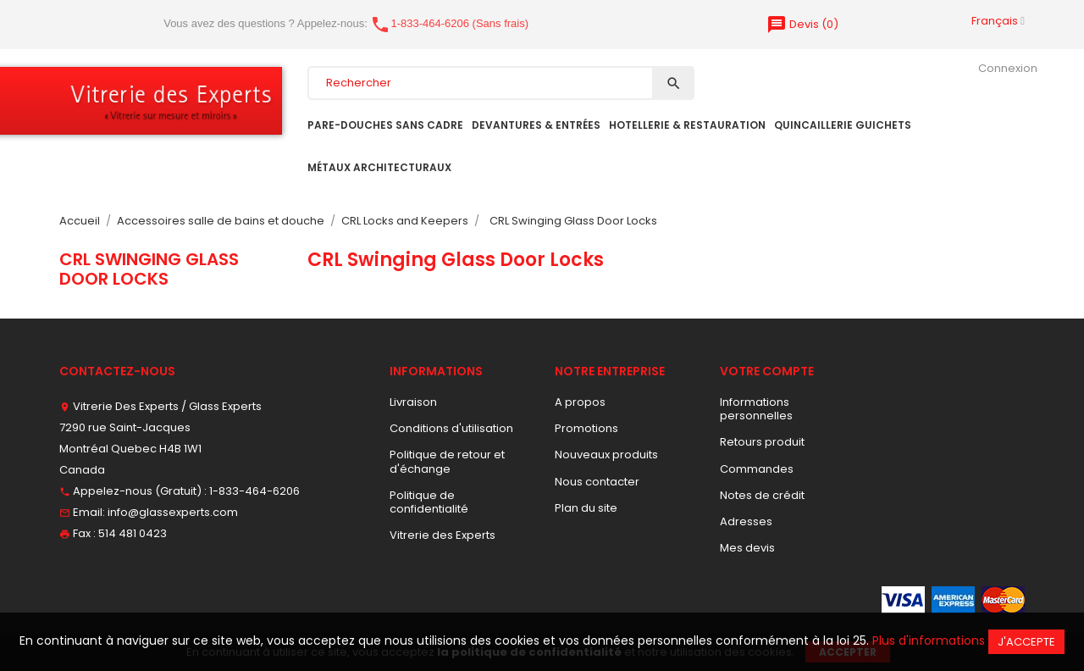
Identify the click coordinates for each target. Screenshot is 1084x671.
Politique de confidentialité (429, 502)
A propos (580, 402)
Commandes (757, 469)
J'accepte (1026, 642)
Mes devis (747, 548)
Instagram (171, 596)
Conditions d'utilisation (451, 428)
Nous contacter (597, 482)
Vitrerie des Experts (442, 535)
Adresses (746, 521)
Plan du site (586, 508)
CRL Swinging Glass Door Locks (149, 268)
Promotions (586, 428)
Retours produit (762, 442)
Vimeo (146, 596)
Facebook (69, 596)
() (802, 24)
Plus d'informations (928, 640)
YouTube (95, 596)
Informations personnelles (756, 409)
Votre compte (767, 371)
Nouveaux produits (606, 454)
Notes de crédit (762, 495)
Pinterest (120, 596)
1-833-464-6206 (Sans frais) (449, 23)
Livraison (413, 402)
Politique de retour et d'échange (447, 461)
